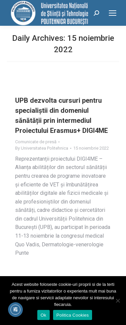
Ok (43, 315)
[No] (117, 300)
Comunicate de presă (35, 141)
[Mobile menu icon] (112, 13)
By (41, 148)
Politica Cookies (72, 315)
